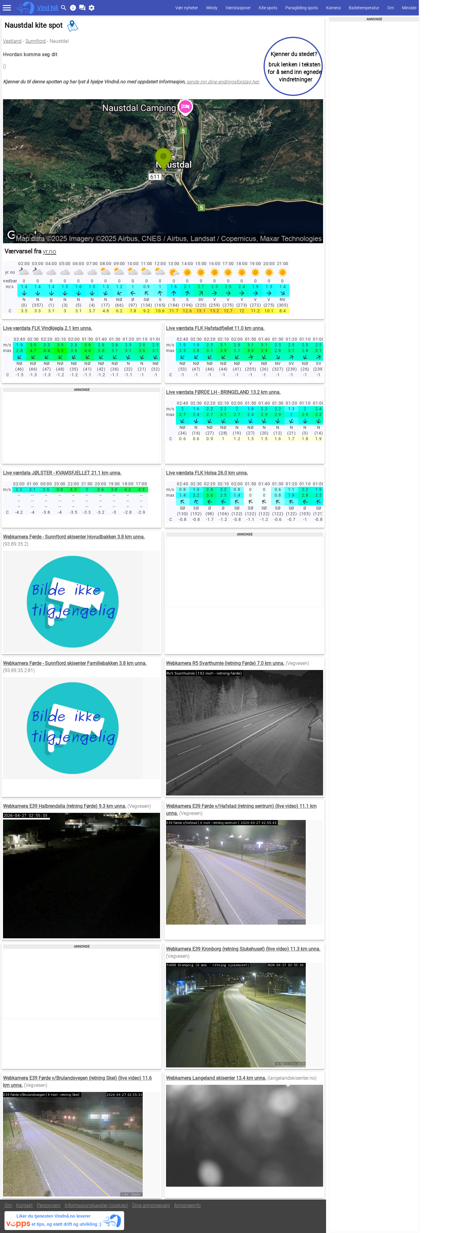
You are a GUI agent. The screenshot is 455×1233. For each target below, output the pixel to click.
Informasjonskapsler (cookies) (96, 1205)
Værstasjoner (238, 7)
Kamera (333, 7)
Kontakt (24, 1205)
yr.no (49, 251)
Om (390, 7)
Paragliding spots (301, 7)
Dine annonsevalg (151, 1205)
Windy (211, 7)
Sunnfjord (35, 41)
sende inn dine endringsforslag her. (223, 82)
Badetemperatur (364, 7)
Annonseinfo (187, 1205)
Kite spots (268, 7)
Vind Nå (47, 7)
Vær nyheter (186, 7)
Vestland (12, 41)
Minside (409, 7)
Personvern (48, 1205)
